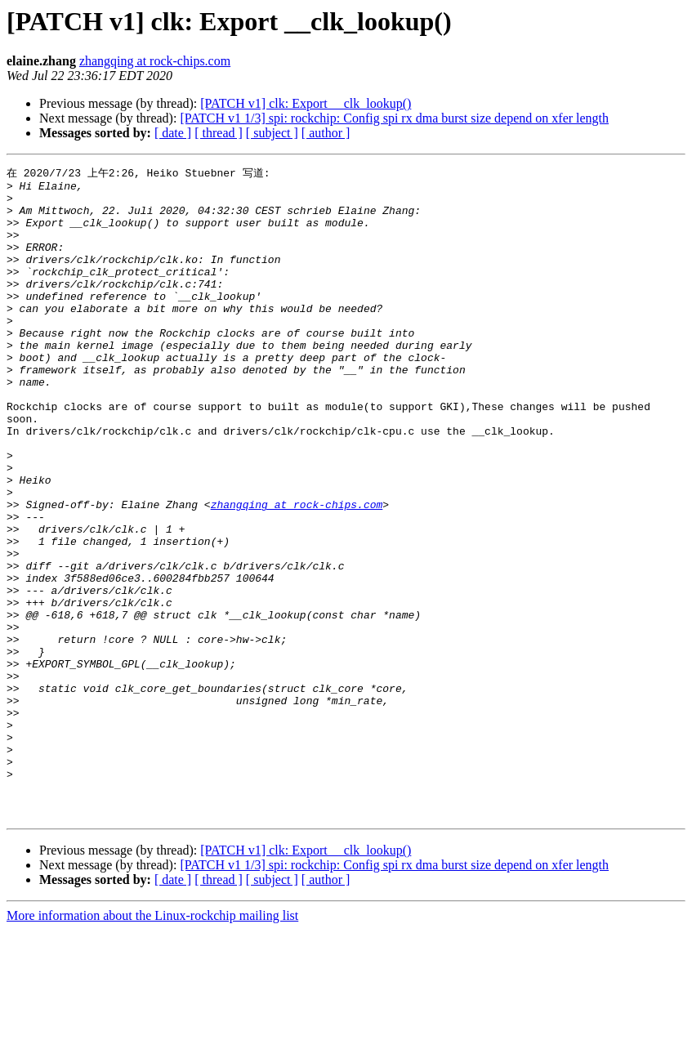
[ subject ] (272, 133)
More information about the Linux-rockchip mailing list (152, 1044)
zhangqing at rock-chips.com (154, 61)
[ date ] (172, 133)
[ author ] (325, 133)
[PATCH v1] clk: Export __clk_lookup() (305, 103)
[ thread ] (218, 133)
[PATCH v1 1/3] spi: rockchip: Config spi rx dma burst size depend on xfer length (394, 118)
